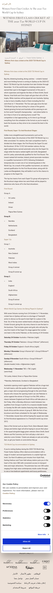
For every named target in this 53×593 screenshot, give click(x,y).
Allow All (26, 541)
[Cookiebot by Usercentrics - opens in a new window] (40, 475)
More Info (42, 534)
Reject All (26, 548)
